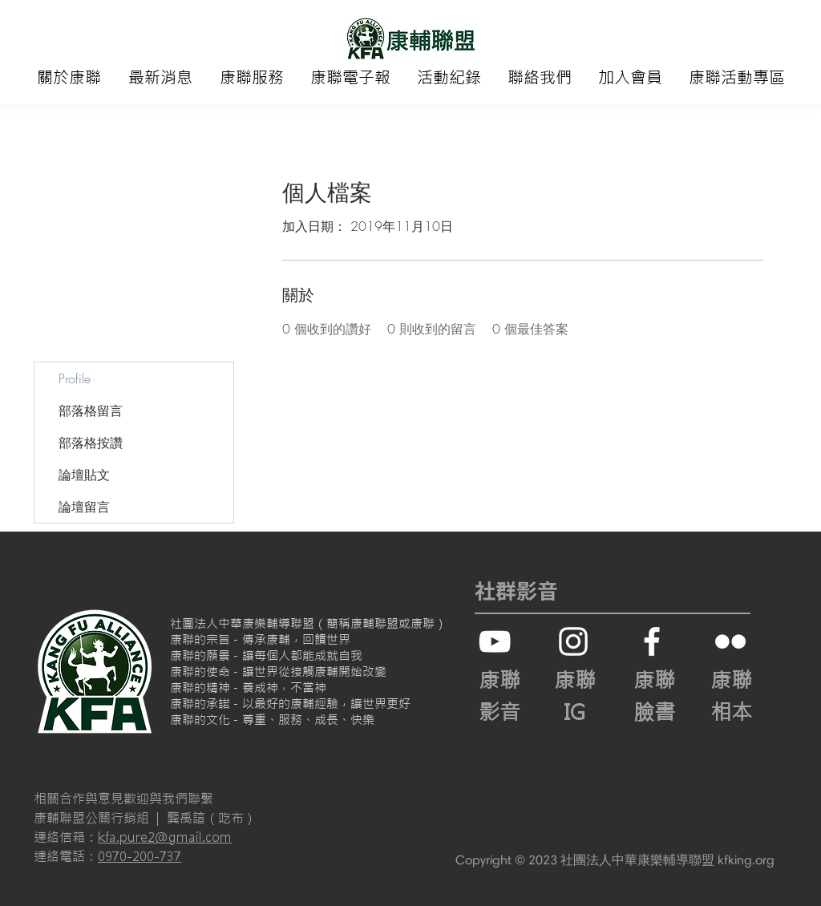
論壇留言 (84, 507)
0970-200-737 (139, 856)
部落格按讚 (91, 442)
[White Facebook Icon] (652, 641)
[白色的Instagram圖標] (573, 641)
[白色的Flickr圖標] (730, 641)
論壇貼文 (84, 474)
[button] (69, 77)
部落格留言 (91, 410)
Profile (75, 378)
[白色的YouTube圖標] (494, 641)
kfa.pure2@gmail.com (165, 837)
